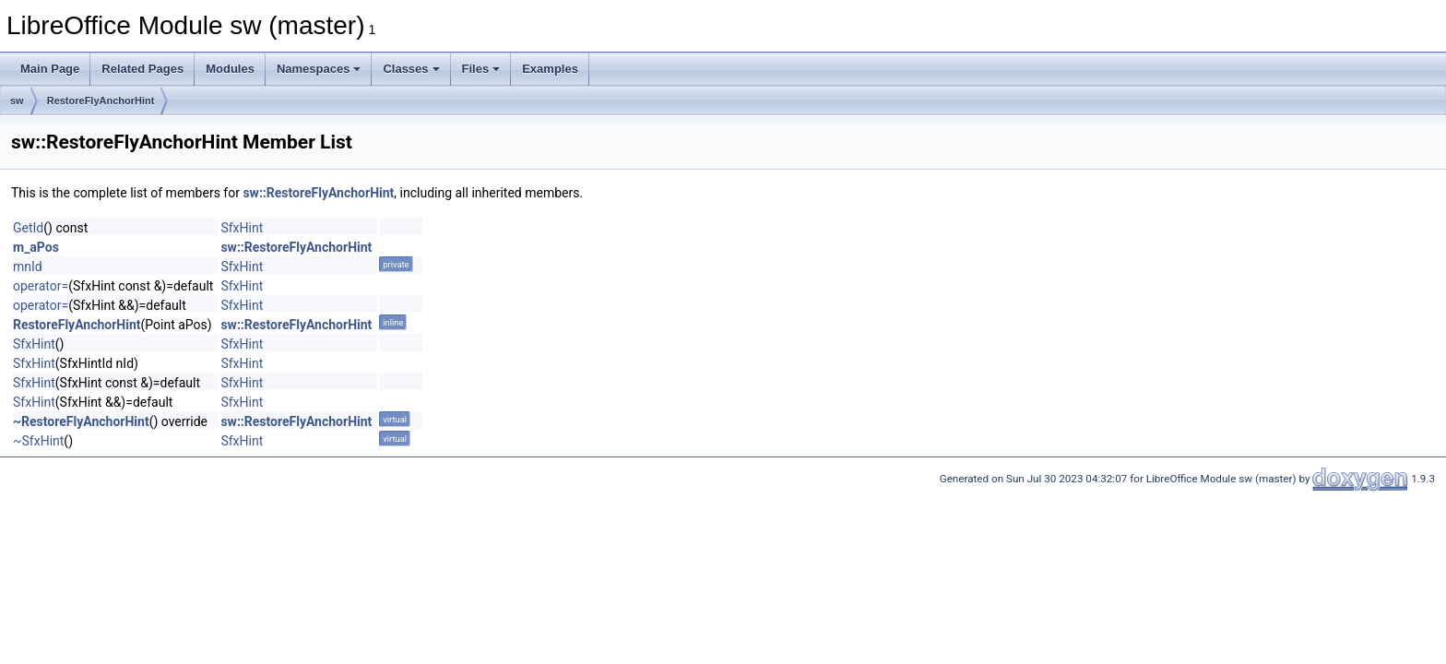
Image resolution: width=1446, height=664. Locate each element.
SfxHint (241, 227)
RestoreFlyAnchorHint (101, 100)
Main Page (49, 69)
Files (481, 69)
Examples (550, 69)
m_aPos (36, 247)
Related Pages (142, 69)
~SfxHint (38, 440)
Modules (230, 69)
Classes (411, 69)
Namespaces (319, 69)
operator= (40, 286)
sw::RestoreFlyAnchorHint (318, 192)
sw (17, 100)
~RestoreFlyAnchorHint (81, 421)
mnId (27, 266)
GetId (28, 227)
